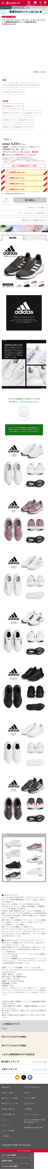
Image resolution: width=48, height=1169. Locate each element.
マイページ (6, 1125)
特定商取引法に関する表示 (33, 1127)
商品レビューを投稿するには (33, 220)
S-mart (4, 1028)
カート (4, 1120)
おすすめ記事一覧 (8, 1114)
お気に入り (6, 201)
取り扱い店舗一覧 (8, 1109)
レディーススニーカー (39, 7)
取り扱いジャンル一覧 (10, 1103)
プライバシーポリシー (32, 1114)
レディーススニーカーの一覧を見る (30, 213)
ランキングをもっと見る (39, 1061)
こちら (28, 1145)
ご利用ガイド (6, 1136)
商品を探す (6, 1087)
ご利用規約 (28, 1109)
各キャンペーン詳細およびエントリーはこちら (20, 154)
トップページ (5, 7)
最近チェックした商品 (10, 1098)
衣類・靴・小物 (18, 7)
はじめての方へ (29, 1103)
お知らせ (27, 1092)
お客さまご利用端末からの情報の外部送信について (34, 1121)
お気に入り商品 (7, 1092)
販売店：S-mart (39, 71)
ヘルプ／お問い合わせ (32, 1087)
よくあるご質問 (29, 1098)
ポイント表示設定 (8, 1130)
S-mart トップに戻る (36, 207)
